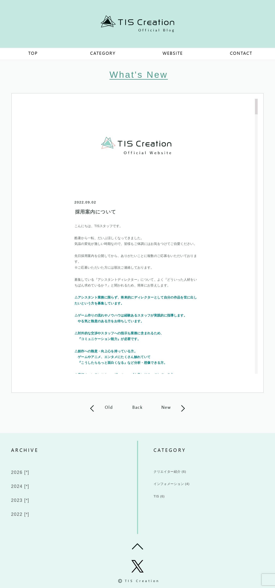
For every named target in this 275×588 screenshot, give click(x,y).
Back (137, 408)
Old (109, 408)
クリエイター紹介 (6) (177, 472)
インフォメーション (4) (179, 486)
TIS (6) (161, 500)
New (166, 408)
